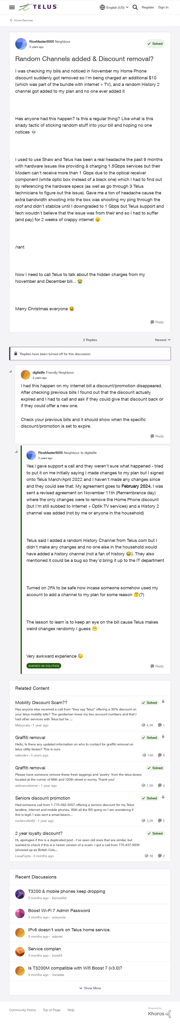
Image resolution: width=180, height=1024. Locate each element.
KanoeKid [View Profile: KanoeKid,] (59, 898)
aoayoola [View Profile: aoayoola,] (59, 917)
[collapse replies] (11, 372)
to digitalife (89, 453)
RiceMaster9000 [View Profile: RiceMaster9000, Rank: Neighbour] (41, 41)
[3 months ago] (43, 855)
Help (71, 1010)
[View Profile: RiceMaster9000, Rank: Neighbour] (21, 44)
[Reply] (157, 322)
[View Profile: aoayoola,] (20, 913)
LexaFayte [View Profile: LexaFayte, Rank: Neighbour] (23, 856)
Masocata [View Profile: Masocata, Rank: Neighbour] (22, 725)
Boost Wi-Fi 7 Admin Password (59, 910)
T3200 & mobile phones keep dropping (66, 891)
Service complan (44, 948)
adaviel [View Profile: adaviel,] (57, 936)
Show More (90, 988)
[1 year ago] (40, 724)
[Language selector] (114, 7)
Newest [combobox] (163, 340)
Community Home (22, 1010)
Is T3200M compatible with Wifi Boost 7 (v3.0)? (75, 967)
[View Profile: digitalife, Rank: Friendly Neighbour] (25, 375)
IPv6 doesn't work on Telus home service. (69, 929)
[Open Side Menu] (12, 7)
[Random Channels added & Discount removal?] (40, 378)
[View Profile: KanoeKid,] (20, 894)
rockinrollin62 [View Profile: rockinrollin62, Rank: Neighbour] (25, 821)
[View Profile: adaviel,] (20, 932)
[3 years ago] (38, 755)
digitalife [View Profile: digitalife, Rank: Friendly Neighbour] (39, 372)
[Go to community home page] (38, 7)
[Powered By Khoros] (159, 1012)
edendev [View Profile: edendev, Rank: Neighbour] (21, 755)
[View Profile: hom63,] (20, 951)
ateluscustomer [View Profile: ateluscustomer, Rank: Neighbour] (26, 785)
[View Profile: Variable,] (20, 971)
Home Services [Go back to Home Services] (21, 20)
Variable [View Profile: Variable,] (58, 975)
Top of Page (51, 1010)
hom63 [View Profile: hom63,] (57, 955)
